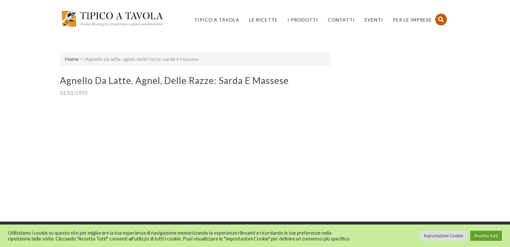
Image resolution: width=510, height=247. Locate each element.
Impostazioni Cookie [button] (443, 235)
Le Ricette (263, 19)
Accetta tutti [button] (486, 235)
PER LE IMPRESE (412, 19)
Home (72, 59)
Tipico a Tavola (216, 19)
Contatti (341, 19)
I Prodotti (303, 19)
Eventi (374, 19)
